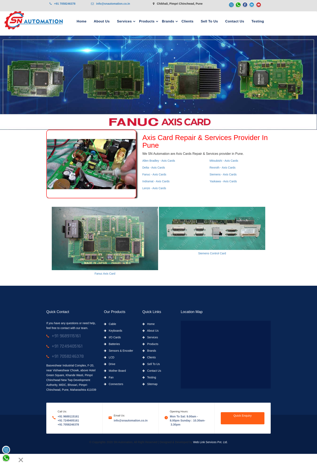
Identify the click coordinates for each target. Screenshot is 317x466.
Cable (110, 324)
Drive (109, 364)
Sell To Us (209, 21)
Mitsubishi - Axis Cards (224, 160)
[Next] (13, 460)
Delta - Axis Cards (153, 167)
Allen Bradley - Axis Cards (158, 160)
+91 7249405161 (68, 420)
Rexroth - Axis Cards (223, 167)
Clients (187, 21)
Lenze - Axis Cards (154, 188)
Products (147, 21)
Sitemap (149, 384)
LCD (109, 357)
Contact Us (234, 21)
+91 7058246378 (62, 3)
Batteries (112, 344)
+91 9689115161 (68, 416)
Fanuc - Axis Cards (154, 174)
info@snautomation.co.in (110, 3)
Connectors (113, 384)
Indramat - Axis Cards (156, 181)
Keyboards (113, 330)
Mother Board (115, 370)
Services (124, 21)
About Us (102, 21)
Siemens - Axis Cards (223, 174)
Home (82, 21)
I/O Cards (112, 337)
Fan (109, 377)
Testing (257, 21)
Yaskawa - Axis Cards (223, 181)
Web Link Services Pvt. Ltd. (210, 442)
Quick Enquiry (243, 415)
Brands (168, 21)
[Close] (21, 460)
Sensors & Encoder (118, 350)
